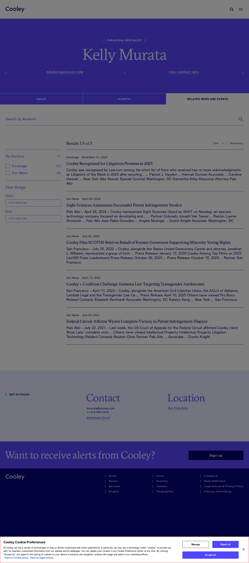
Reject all (225, 544)
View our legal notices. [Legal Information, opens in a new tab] (42, 557)
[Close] (243, 549)
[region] (124, 550)
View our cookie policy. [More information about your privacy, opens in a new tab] (16, 557)
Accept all (210, 555)
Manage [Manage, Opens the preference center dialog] (195, 544)
